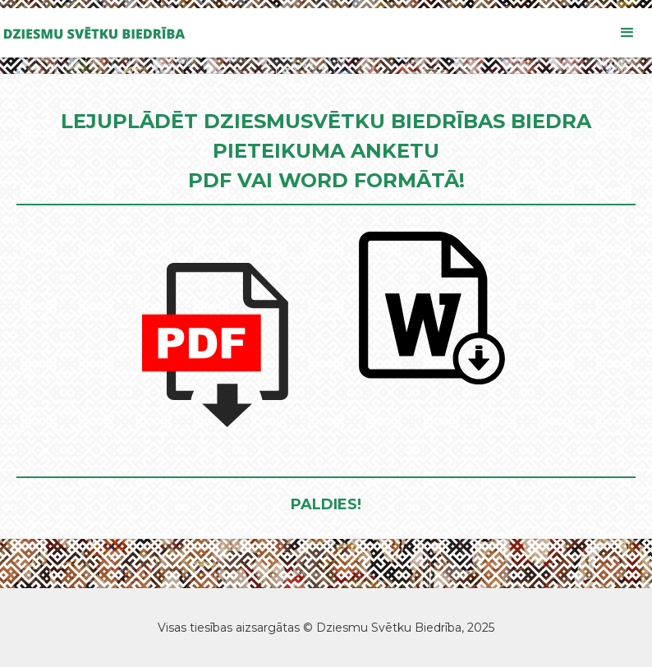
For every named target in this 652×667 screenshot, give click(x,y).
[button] (627, 33)
